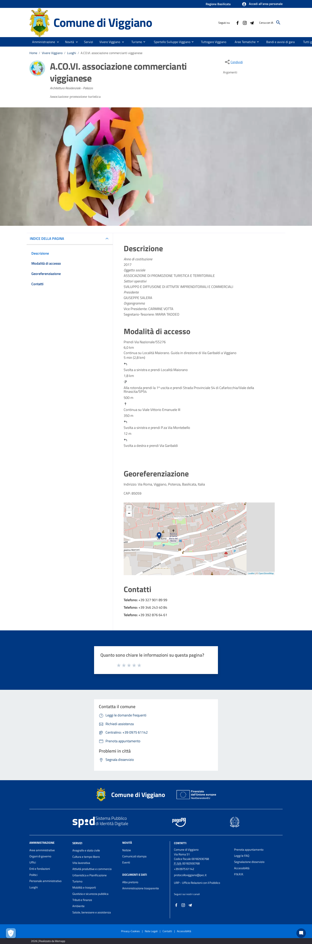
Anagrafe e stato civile (86, 850)
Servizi (77, 843)
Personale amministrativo (45, 881)
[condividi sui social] (233, 62)
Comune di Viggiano (102, 22)
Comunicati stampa (134, 856)
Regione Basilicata (218, 4)
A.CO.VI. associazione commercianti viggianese (111, 53)
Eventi (126, 862)
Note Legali (151, 931)
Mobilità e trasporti (84, 887)
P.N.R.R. (239, 874)
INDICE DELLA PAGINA (48, 238)
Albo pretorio (130, 882)
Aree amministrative (42, 850)
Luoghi (71, 53)
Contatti (180, 843)
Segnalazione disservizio (249, 862)
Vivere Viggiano (52, 53)
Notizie (126, 850)
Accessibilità (241, 868)
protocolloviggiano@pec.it (190, 875)
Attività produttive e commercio (92, 869)
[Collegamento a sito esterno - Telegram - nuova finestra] (251, 22)
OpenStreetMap (266, 573)
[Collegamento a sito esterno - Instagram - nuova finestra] (244, 22)
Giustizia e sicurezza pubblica (90, 894)
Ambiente (78, 906)
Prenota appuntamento (248, 849)
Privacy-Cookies (130, 931)
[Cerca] (278, 22)
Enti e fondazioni (39, 868)
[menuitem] (135, 41)
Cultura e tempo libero (86, 856)
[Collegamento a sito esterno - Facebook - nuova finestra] (237, 22)
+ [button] (129, 508)
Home (33, 53)
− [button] (129, 514)
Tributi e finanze (82, 900)
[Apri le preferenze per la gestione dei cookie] (11, 933)
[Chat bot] (301, 933)
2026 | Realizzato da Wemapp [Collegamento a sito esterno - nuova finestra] (48, 941)
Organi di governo (40, 856)
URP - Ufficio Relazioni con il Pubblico (197, 882)
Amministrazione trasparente (140, 888)
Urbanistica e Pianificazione (89, 875)
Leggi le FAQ (241, 855)
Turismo (77, 881)
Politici (33, 875)
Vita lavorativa (81, 863)
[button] (262, 4)
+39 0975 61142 (184, 869)
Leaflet (251, 573)
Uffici (32, 862)
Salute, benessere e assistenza (91, 912)
